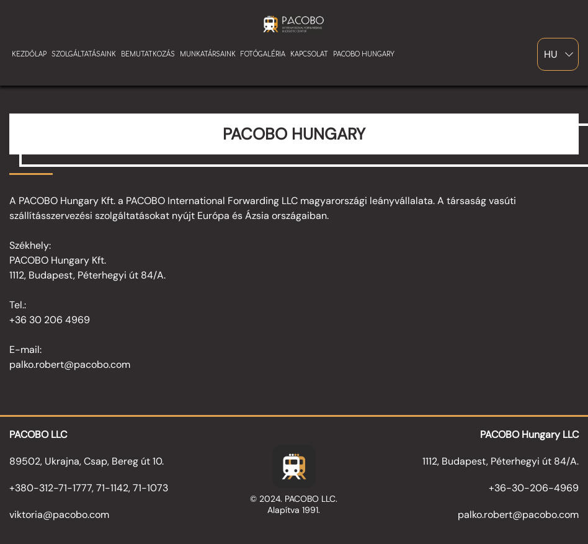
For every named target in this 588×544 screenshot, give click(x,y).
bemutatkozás (148, 54)
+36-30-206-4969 (534, 487)
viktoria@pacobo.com (59, 514)
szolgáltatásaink (83, 54)
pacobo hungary (363, 54)
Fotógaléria (263, 54)
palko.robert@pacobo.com (518, 514)
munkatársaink (208, 54)
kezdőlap (29, 54)
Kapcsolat (309, 54)
